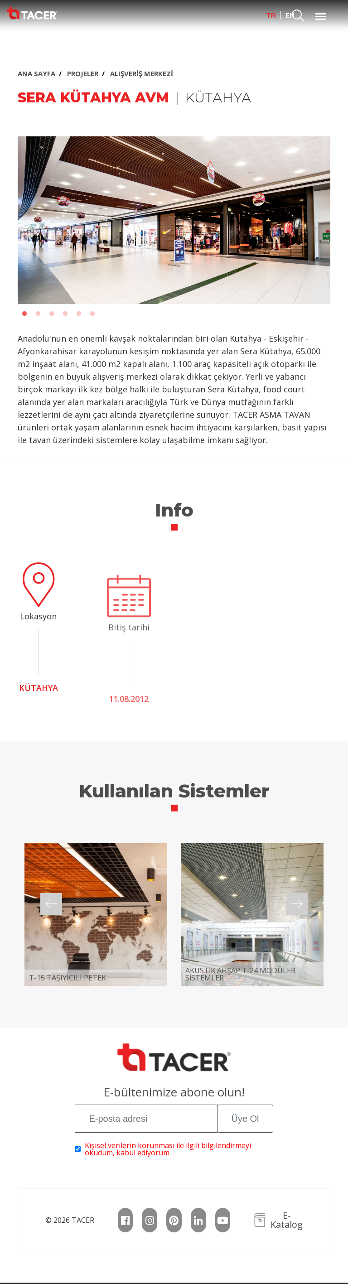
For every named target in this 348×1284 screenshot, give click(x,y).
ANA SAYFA (36, 73)
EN (290, 15)
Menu (321, 12)
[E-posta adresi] (146, 1119)
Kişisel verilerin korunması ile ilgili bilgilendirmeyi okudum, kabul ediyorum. (168, 1149)
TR (271, 15)
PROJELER (82, 73)
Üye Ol (245, 1119)
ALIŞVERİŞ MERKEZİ (141, 73)
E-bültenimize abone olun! (174, 1093)
